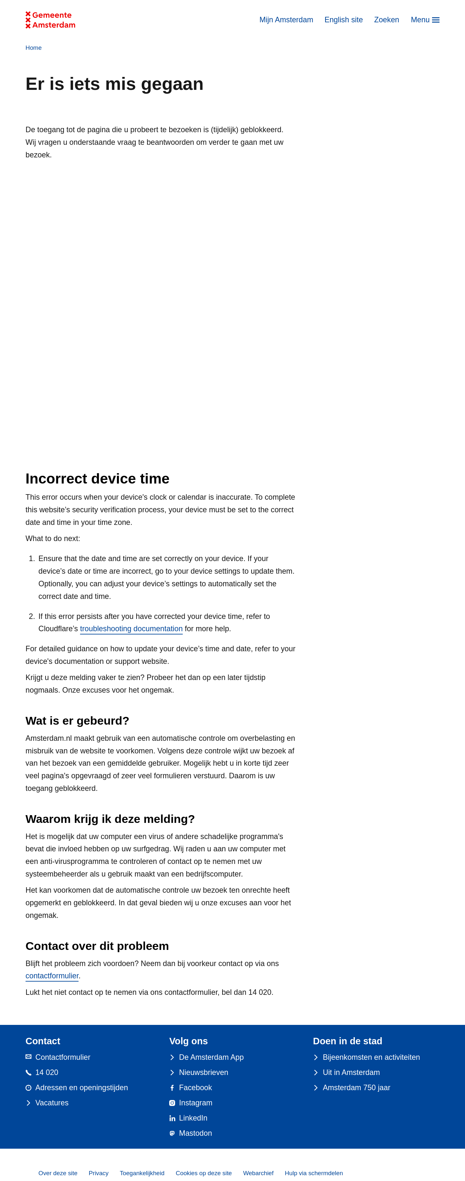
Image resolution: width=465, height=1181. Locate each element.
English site (344, 20)
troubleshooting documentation (131, 628)
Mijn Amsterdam (286, 20)
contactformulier (52, 976)
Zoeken (386, 20)
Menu (420, 20)
